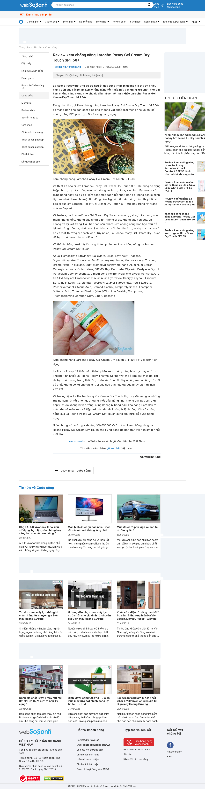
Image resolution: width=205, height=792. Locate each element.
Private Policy (174, 751)
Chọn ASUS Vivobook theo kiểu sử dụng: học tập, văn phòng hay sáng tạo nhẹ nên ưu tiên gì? (40, 530)
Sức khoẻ (135, 21)
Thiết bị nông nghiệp (33, 147)
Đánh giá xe (150, 21)
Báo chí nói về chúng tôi (33, 87)
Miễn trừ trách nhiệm (88, 759)
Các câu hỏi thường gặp (90, 749)
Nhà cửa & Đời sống (174, 21)
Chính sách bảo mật (87, 764)
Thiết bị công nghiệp (33, 139)
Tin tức (38, 47)
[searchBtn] (149, 5)
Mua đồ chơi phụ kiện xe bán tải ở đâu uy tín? (137, 528)
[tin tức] (21, 22)
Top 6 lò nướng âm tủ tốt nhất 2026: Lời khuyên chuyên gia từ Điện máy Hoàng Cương (137, 701)
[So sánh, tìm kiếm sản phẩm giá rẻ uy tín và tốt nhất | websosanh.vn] (33, 5)
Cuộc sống (51, 21)
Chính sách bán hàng (88, 754)
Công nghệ (32, 21)
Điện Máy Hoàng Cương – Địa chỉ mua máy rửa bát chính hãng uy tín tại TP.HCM (89, 701)
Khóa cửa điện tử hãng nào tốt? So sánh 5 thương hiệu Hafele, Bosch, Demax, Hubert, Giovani (138, 615)
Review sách (119, 21)
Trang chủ (24, 47)
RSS (169, 756)
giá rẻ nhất (114, 448)
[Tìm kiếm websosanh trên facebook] (170, 745)
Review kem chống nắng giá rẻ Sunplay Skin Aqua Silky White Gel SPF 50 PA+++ (179, 186)
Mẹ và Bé (101, 21)
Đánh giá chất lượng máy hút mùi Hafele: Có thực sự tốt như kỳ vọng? (40, 701)
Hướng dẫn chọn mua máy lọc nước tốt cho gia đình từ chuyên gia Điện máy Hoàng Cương (89, 615)
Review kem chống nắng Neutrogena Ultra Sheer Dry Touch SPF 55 (179, 233)
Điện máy (68, 21)
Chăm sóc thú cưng (32, 132)
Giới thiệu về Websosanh (137, 749)
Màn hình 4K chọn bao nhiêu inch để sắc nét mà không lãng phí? (89, 528)
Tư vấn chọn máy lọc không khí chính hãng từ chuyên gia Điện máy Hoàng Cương (39, 615)
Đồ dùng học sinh (31, 161)
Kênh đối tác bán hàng (136, 759)
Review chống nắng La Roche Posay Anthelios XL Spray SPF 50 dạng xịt (179, 201)
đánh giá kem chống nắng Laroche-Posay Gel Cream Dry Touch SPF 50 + (179, 218)
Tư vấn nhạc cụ (30, 117)
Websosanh (76, 441)
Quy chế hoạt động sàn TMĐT (93, 769)
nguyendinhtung (150, 456)
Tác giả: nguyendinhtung (67, 66)
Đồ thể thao (85, 21)
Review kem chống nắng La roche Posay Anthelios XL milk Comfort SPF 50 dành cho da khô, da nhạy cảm (179, 168)
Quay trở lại (76, 470)
